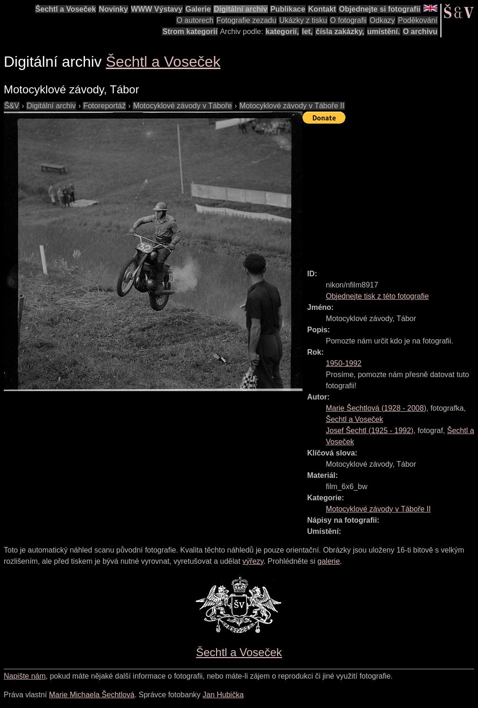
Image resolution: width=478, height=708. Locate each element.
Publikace (287, 9)
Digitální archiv (240, 9)
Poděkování (417, 20)
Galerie (198, 9)
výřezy (252, 561)
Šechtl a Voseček (65, 9)
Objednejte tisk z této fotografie (377, 296)
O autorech (194, 20)
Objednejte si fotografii (379, 9)
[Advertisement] (390, 192)
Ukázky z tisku (303, 20)
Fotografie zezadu (246, 20)
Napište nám (25, 676)
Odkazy (382, 20)
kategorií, (282, 31)
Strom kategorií (189, 31)
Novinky (113, 9)
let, (307, 31)
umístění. (383, 31)
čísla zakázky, (340, 31)
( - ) (376, 408)
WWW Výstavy (157, 9)
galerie (328, 561)
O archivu (420, 31)
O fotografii (348, 20)
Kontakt (322, 9)
